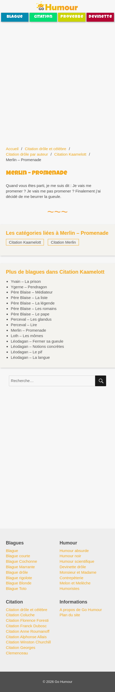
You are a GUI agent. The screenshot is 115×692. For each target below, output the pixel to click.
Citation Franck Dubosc (26, 626)
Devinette (100, 17)
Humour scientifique (77, 561)
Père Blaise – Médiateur (32, 292)
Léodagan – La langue (30, 357)
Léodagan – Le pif (26, 352)
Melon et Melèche (75, 583)
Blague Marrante (20, 567)
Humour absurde (74, 550)
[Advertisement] (57, 81)
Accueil (12, 148)
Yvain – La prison (26, 281)
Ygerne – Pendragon (29, 287)
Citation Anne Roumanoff (28, 631)
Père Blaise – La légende (33, 303)
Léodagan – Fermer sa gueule (37, 341)
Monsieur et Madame (78, 572)
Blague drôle (17, 572)
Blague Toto (16, 588)
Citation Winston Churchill (28, 642)
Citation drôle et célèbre (45, 148)
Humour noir (70, 556)
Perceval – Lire (24, 324)
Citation (43, 17)
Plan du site (70, 615)
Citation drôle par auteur (27, 154)
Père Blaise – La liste (29, 297)
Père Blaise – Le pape (30, 314)
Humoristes (69, 588)
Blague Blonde (19, 583)
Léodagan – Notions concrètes (37, 346)
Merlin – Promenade (28, 330)
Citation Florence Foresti (27, 620)
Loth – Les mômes (27, 335)
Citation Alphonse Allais (26, 637)
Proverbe (71, 17)
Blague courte (18, 556)
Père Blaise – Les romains (33, 308)
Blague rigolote (19, 578)
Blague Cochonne (21, 561)
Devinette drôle (73, 567)
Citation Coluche (20, 615)
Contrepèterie (71, 578)
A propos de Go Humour (81, 609)
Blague (15, 17)
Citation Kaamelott (70, 154)
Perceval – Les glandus (31, 319)
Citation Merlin (63, 242)
